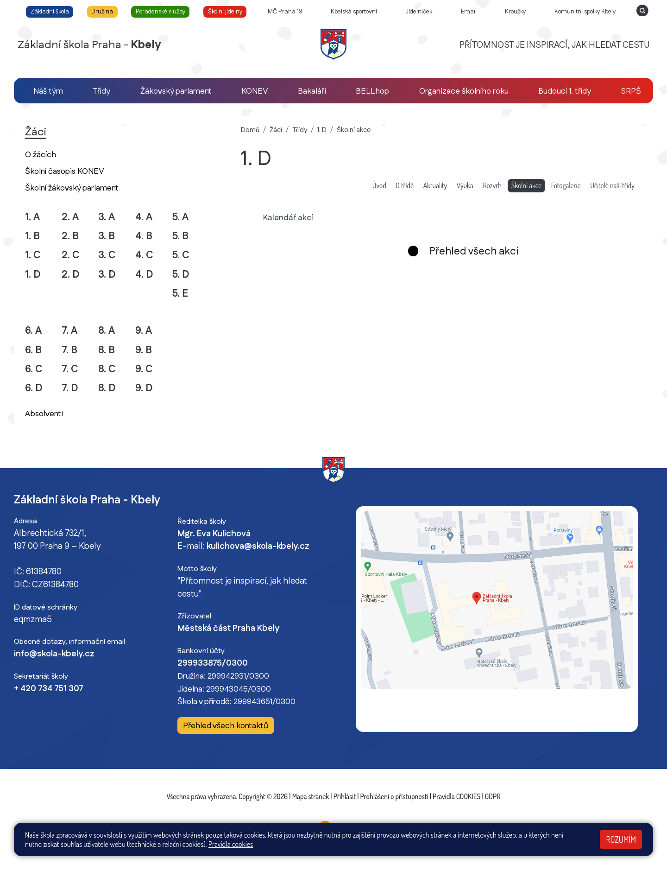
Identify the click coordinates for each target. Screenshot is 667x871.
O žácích (40, 154)
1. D (33, 274)
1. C (33, 255)
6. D (34, 388)
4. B (143, 236)
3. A (106, 217)
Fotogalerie (566, 185)
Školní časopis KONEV (64, 171)
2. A (70, 217)
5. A (180, 217)
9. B (143, 350)
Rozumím (621, 839)
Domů (250, 130)
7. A (69, 331)
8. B (106, 350)
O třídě (405, 185)
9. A (143, 331)
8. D (107, 388)
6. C (34, 369)
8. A (106, 331)
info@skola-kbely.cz (54, 654)
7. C (70, 369)
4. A (143, 217)
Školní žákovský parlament (72, 188)
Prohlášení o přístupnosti (394, 796)
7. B (69, 350)
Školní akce (354, 130)
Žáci (276, 130)
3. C (107, 255)
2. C (71, 255)
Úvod (379, 185)
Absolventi (44, 414)
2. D (71, 274)
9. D (144, 388)
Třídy (299, 130)
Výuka (465, 185)
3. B (106, 236)
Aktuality (435, 185)
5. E (180, 293)
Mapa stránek (310, 796)
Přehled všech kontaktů (225, 725)
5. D (180, 274)
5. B (180, 236)
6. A (33, 331)
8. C (107, 369)
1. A (32, 217)
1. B (32, 236)
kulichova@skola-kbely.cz (258, 546)
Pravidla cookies (230, 844)
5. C (180, 255)
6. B (33, 350)
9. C (144, 369)
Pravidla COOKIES (456, 796)
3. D (107, 274)
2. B (70, 236)
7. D (70, 388)
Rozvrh (492, 185)
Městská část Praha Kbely (228, 629)
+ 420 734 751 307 (48, 689)
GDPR (493, 796)
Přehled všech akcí (473, 251)
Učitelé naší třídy (612, 185)
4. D (144, 274)
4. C (144, 255)
